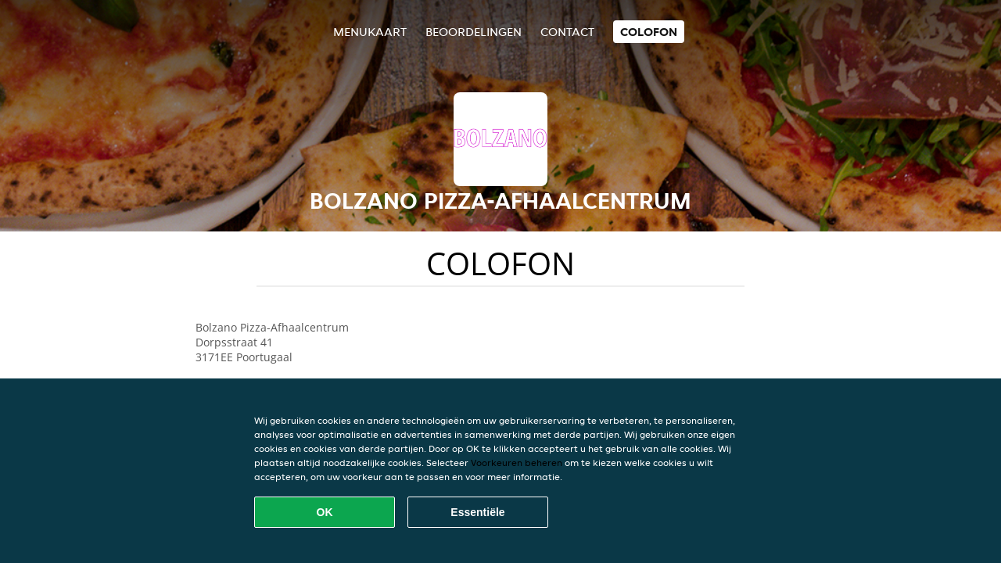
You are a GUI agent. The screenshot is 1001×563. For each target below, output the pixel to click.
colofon (648, 31)
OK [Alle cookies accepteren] (325, 512)
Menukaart (370, 31)
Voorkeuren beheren (516, 462)
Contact (567, 31)
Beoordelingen (473, 31)
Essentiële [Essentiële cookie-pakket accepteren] (477, 512)
